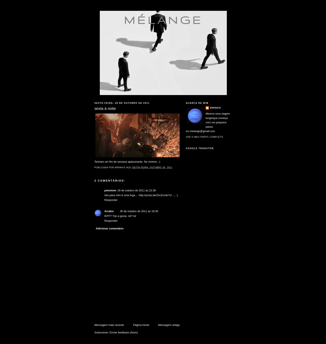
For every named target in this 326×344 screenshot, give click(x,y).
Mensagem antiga (169, 325)
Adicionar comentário (110, 228)
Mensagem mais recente (109, 325)
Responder (111, 200)
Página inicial (141, 325)
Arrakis (109, 211)
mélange (163, 20)
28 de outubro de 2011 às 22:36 (136, 190)
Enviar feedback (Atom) (124, 332)
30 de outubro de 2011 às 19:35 (139, 211)
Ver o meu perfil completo (204, 137)
